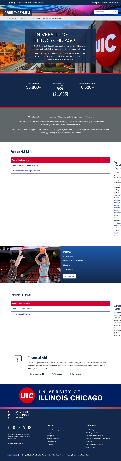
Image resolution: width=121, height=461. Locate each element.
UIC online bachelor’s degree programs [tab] (26, 171)
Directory (104, 2)
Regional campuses (53, 438)
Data (98, 2)
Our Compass (9, 19)
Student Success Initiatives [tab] (22, 309)
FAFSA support (57, 374)
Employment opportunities (94, 436)
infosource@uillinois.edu (15, 443)
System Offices (113, 2)
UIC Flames (69, 276)
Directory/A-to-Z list (92, 433)
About (94, 2)
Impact (35, 19)
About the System (17, 12)
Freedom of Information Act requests (98, 438)
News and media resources (94, 444)
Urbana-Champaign (53, 430)
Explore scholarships (37, 374)
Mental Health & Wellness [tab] (21, 314)
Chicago (49, 433)
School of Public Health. (117, 232)
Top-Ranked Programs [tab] (20, 160)
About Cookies (12, 455)
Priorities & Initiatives (51, 19)
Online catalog (51, 441)
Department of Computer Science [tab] (25, 165)
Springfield (50, 436)
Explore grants (75, 374)
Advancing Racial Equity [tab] (21, 303)
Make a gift (89, 441)
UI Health (50, 444)
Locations (23, 19)
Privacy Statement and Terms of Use (78, 455)
